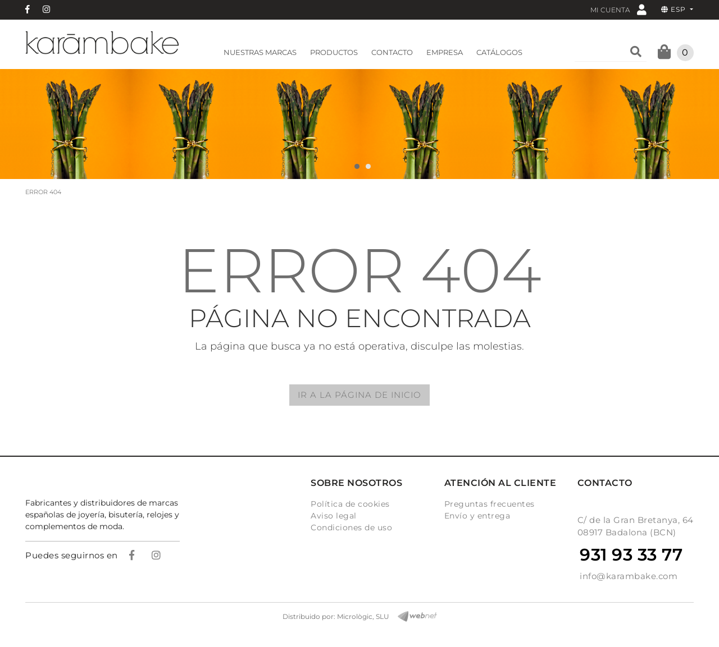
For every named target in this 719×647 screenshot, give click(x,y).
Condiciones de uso (351, 527)
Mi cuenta (618, 9)
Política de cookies (350, 504)
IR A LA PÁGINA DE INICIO (359, 394)
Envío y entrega (477, 516)
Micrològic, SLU (363, 616)
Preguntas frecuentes (489, 504)
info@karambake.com (628, 576)
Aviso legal (334, 516)
